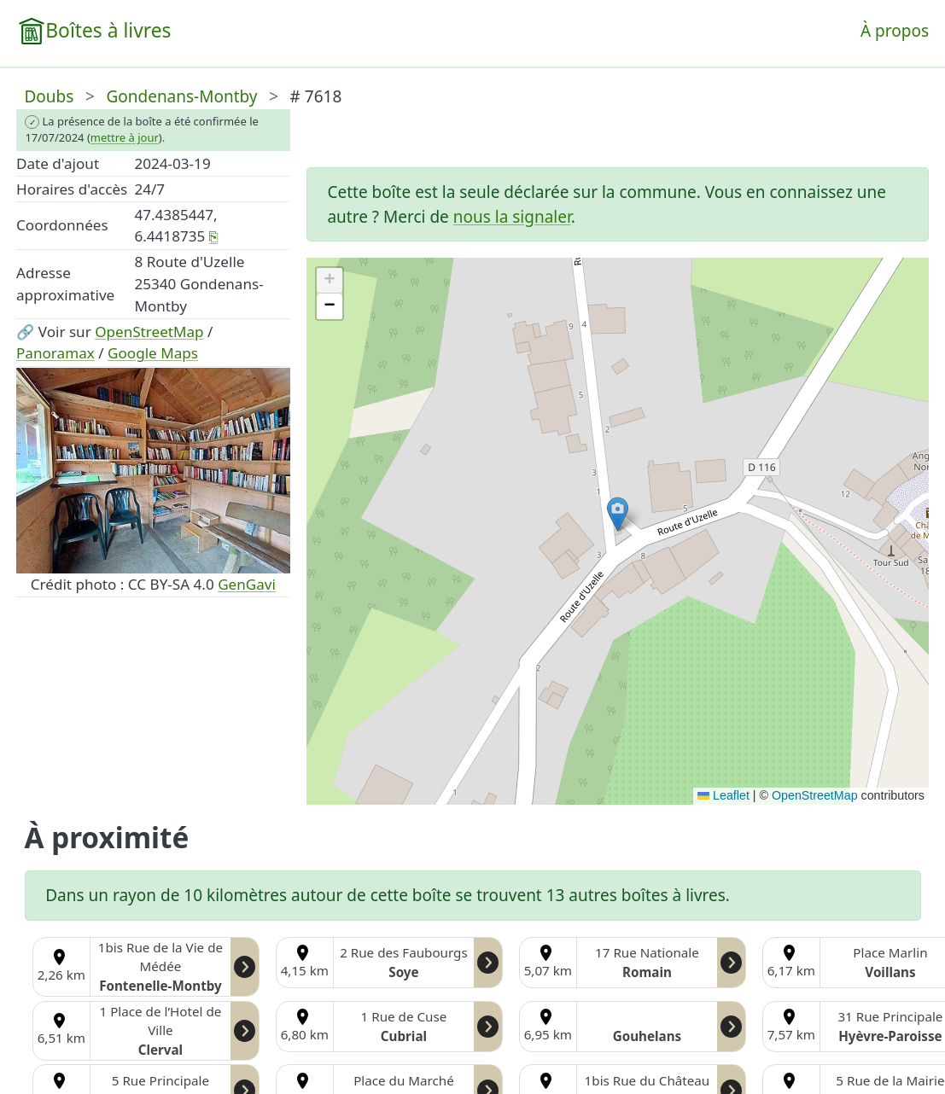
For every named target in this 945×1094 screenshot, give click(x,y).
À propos (894, 31)
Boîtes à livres (108, 30)
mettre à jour (124, 137)
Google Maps (153, 353)
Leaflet (723, 795)
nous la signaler (512, 217)
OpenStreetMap (149, 331)
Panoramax (55, 353)
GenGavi (247, 584)
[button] (617, 514)
